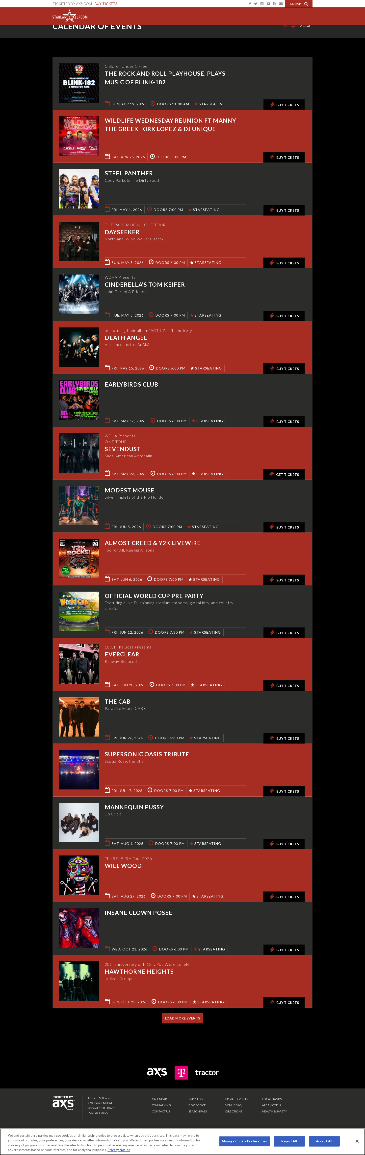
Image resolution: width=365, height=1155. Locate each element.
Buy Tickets (106, 3)
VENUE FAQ (233, 1105)
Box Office (197, 1105)
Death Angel (126, 337)
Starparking (161, 1105)
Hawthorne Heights (139, 971)
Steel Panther (129, 173)
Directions (233, 1111)
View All (305, 35)
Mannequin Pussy (134, 807)
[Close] (357, 1141)
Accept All (324, 1141)
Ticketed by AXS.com (178, 36)
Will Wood (123, 865)
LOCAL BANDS (272, 1099)
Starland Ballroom (69, 14)
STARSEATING (210, 104)
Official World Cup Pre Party (154, 595)
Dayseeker (122, 232)
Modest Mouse (130, 490)
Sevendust (123, 449)
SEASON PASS (197, 1111)
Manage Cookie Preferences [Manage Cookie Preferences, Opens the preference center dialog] (244, 1141)
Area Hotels (271, 1105)
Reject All (289, 1141)
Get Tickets (284, 474)
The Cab (117, 701)
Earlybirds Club (131, 384)
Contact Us (161, 1111)
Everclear (122, 654)
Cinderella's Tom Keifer (145, 284)
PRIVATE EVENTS (236, 1099)
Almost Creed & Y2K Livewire (153, 542)
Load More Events (182, 1018)
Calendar (159, 1099)
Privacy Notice (118, 1150)
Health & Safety (274, 1111)
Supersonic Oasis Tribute (147, 754)
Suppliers (195, 1099)
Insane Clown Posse (139, 912)
